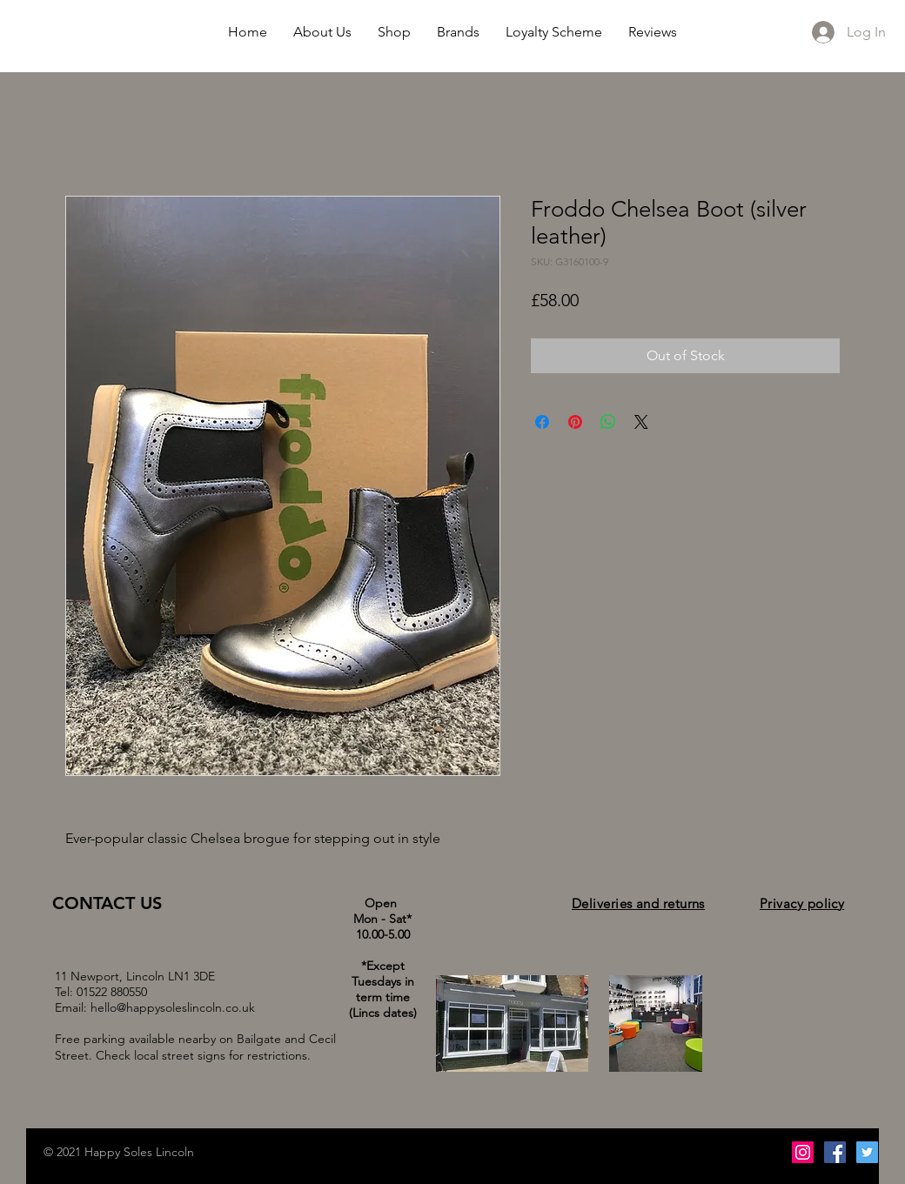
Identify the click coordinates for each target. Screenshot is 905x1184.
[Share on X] (641, 421)
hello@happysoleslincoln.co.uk (172, 1007)
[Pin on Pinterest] (575, 421)
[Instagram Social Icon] (803, 1152)
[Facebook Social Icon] (835, 1152)
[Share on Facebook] (542, 421)
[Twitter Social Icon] (867, 1152)
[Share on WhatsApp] (608, 421)
